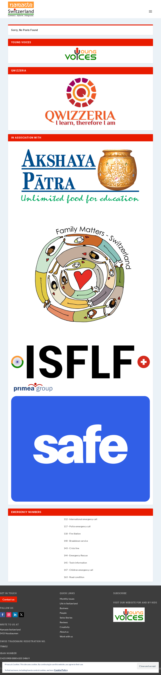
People (63, 613)
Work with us (66, 636)
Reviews (64, 622)
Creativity (64, 627)
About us (64, 631)
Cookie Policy (61, 670)
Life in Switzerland (69, 603)
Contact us (8, 599)
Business (64, 608)
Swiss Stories (66, 617)
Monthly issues (67, 598)
